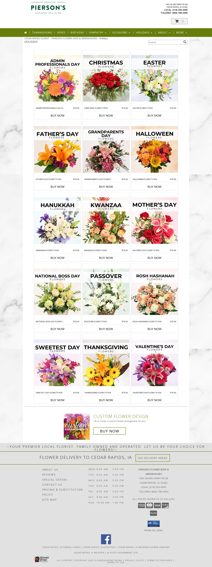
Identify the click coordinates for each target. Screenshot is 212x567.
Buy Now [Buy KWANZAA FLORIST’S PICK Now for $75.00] (106, 258)
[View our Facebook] (106, 543)
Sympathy (98, 32)
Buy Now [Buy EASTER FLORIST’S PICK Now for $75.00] (154, 115)
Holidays (144, 32)
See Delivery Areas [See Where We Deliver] (153, 458)
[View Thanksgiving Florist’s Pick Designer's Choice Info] (106, 363)
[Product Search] (165, 42)
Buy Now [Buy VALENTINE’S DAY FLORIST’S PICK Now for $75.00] (154, 400)
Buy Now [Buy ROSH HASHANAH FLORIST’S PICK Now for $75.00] (154, 329)
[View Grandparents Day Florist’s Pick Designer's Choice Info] (106, 149)
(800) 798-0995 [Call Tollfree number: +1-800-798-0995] (159, 491)
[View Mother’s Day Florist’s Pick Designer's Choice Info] (154, 221)
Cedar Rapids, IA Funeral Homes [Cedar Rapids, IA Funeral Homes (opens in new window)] (61, 547)
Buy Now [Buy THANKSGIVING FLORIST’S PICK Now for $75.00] (106, 400)
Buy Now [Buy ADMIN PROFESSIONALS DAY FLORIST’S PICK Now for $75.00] (58, 115)
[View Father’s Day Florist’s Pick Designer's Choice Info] (57, 149)
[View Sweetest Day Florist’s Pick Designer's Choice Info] (57, 363)
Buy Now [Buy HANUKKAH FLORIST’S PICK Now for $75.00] (58, 258)
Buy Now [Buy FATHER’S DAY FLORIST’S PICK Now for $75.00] (58, 187)
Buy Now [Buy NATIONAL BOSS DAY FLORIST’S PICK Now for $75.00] (58, 329)
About (164, 32)
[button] (179, 21)
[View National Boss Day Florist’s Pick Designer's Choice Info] (57, 292)
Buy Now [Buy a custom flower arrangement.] (109, 431)
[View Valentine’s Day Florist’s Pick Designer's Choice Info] (154, 363)
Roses (61, 32)
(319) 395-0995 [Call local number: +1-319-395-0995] (180, 9)
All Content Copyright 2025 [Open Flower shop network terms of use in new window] (75, 560)
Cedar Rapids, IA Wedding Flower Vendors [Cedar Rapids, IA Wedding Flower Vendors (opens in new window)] (144, 547)
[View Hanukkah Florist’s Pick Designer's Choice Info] (57, 221)
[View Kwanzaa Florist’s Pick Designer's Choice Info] (106, 221)
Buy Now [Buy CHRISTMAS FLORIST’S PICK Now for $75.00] (106, 115)
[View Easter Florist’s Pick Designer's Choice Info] (154, 78)
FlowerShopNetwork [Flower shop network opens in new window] (108, 560)
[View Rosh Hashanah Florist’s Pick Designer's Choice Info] (154, 292)
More (182, 32)
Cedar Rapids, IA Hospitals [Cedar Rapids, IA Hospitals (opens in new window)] (99, 547)
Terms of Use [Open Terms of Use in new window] (115, 562)
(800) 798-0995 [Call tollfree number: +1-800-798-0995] (180, 12)
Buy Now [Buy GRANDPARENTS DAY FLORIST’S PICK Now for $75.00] (106, 187)
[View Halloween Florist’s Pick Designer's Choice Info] (154, 149)
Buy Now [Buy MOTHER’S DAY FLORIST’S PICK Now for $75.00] (154, 258)
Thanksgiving (42, 32)
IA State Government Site (122, 552)
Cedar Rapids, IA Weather (89, 552)
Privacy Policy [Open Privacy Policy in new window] (134, 560)
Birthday (77, 32)
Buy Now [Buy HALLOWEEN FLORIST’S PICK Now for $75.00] (154, 187)
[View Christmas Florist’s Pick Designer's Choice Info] (106, 78)
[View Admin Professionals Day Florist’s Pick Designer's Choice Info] (57, 78)
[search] (184, 42)
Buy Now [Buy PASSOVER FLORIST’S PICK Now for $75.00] (106, 329)
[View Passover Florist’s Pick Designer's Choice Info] (106, 292)
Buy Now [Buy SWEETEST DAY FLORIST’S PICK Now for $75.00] (58, 400)
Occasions (121, 32)
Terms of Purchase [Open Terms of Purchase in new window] (159, 560)
